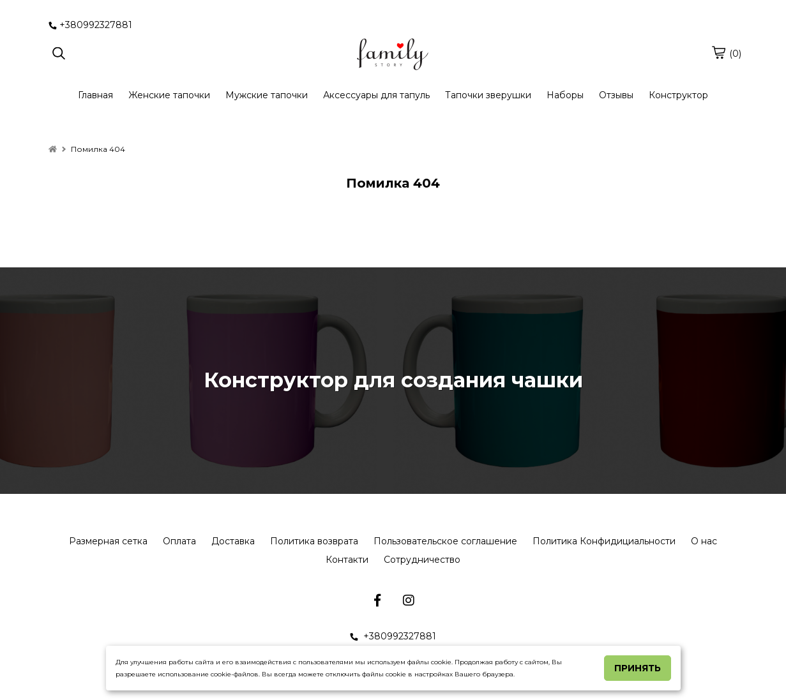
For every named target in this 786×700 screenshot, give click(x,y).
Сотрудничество (422, 559)
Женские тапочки (169, 95)
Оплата (179, 541)
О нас (704, 541)
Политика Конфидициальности (604, 541)
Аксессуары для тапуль (376, 95)
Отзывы (616, 95)
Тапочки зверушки (488, 95)
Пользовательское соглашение (445, 541)
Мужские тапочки (266, 95)
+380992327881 (90, 25)
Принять (637, 668)
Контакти (347, 559)
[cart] (718, 52)
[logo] (392, 54)
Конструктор (678, 95)
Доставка (233, 541)
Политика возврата (314, 541)
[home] (53, 149)
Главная (95, 95)
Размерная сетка (108, 541)
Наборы (565, 95)
